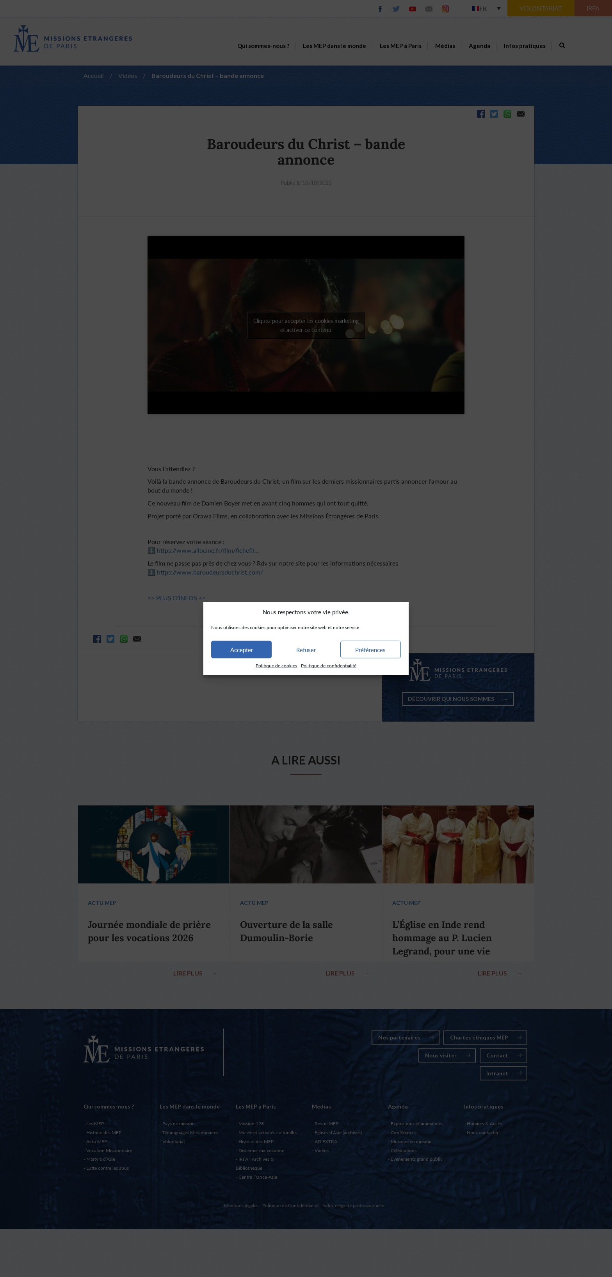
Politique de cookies (276, 666)
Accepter (241, 649)
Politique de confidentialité (328, 666)
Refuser (306, 649)
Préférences (370, 649)
